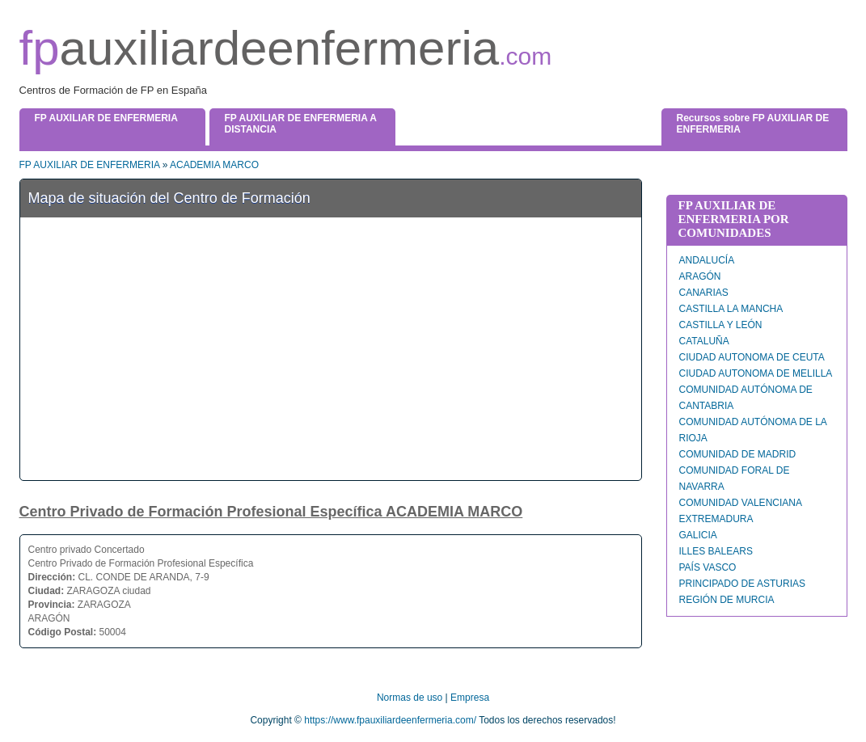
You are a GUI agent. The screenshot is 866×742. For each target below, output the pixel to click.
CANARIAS (704, 292)
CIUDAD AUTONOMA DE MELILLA (756, 373)
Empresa (469, 697)
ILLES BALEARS (716, 551)
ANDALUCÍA (707, 260)
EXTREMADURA (716, 519)
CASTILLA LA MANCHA (731, 308)
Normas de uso (409, 697)
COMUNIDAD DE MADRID (737, 454)
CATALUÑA (704, 341)
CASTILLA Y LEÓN (721, 325)
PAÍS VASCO (708, 567)
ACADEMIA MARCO (214, 165)
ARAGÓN (700, 276)
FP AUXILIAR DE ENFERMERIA (89, 165)
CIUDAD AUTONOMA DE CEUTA (752, 357)
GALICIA (698, 535)
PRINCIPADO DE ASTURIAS (742, 583)
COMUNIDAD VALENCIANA (740, 502)
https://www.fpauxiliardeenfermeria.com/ (390, 720)
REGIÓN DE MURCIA (727, 599)
